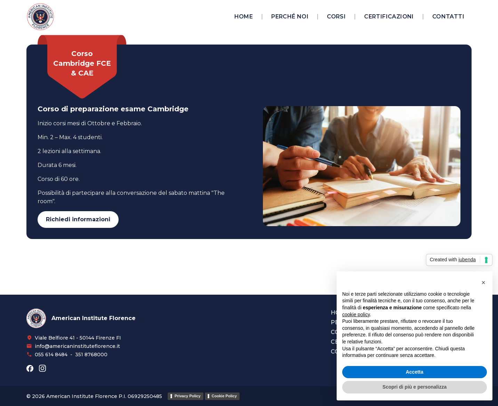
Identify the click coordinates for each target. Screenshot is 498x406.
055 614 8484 (51, 354)
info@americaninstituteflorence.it (77, 346)
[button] (483, 282)
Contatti (448, 16)
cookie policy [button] (356, 314)
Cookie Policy (224, 396)
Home (243, 16)
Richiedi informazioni (78, 219)
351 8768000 (91, 354)
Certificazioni (389, 16)
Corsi (336, 16)
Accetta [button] (415, 372)
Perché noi (289, 16)
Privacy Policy (188, 396)
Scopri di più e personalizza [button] (415, 387)
